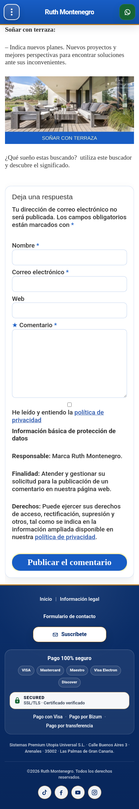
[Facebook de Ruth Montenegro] (61, 792)
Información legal (79, 599)
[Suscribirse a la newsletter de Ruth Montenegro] (69, 634)
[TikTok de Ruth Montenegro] (44, 792)
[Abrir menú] (12, 12)
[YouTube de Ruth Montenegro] (78, 792)
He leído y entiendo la (58, 416)
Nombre (25, 245)
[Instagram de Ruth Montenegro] (94, 792)
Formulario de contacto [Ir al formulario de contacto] (69, 616)
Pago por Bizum (85, 716)
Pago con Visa (47, 716)
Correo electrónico (40, 272)
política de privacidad (65, 537)
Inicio (46, 599)
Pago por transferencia (69, 725)
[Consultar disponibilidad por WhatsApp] (127, 12)
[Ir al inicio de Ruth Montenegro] (69, 12)
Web (18, 299)
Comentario (38, 325)
